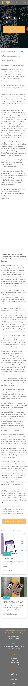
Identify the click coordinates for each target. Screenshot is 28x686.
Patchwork (8, 559)
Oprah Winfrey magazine (8, 191)
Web (8, 649)
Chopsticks (4, 513)
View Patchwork (7, 570)
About (11, 646)
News (13, 649)
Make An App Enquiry (14, 29)
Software (16, 646)
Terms (14, 683)
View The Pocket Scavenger (11, 614)
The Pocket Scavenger (16, 513)
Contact (18, 649)
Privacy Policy (14, 679)
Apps (22, 646)
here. (21, 155)
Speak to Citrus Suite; (7, 52)
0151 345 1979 (14, 638)
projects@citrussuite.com (14, 636)
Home (6, 646)
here (2, 509)
